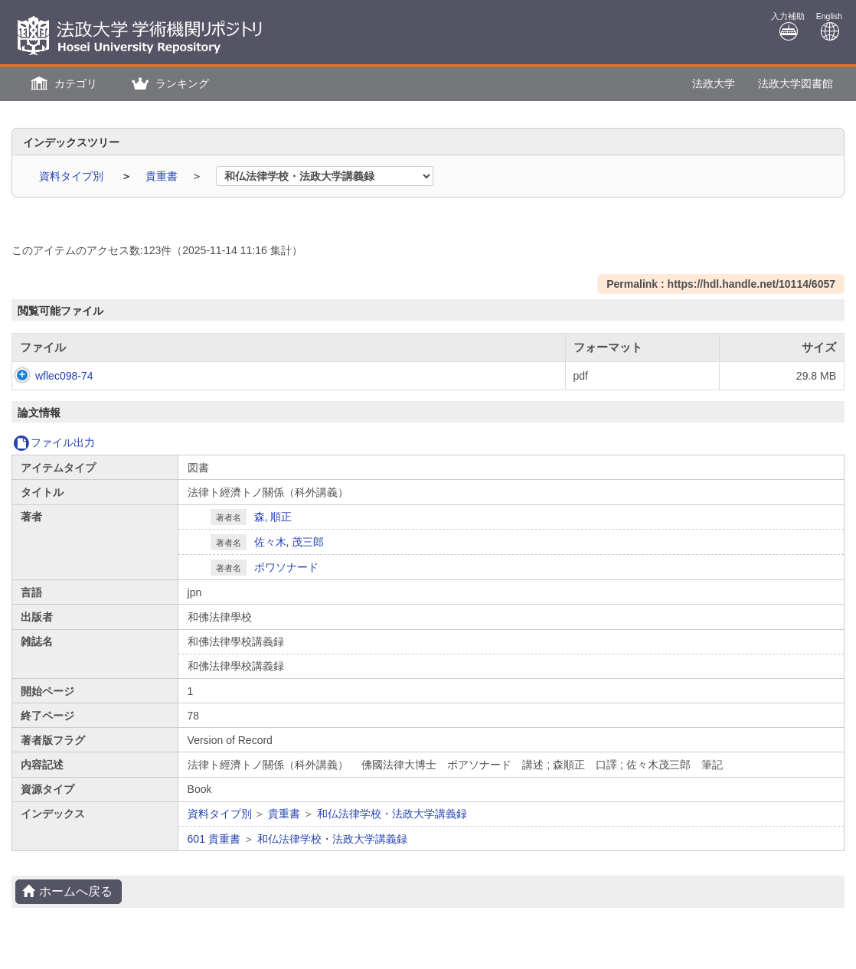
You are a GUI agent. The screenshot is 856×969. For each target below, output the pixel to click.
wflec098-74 (49, 376)
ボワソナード (286, 567)
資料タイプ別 (72, 176)
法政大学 (713, 83)
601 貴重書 (214, 839)
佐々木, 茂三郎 (289, 542)
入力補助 (788, 26)
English (829, 26)
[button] (62, 84)
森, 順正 (273, 517)
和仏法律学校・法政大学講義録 (392, 814)
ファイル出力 (54, 442)
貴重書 (163, 176)
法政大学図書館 (795, 83)
